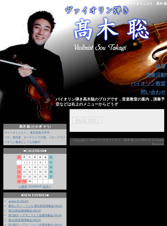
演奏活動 (156, 75)
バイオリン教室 (148, 83)
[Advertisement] (94, 184)
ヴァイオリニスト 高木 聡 (146, 4)
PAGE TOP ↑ (87, 120)
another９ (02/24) (18, 201)
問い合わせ (153, 92)
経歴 (161, 66)
